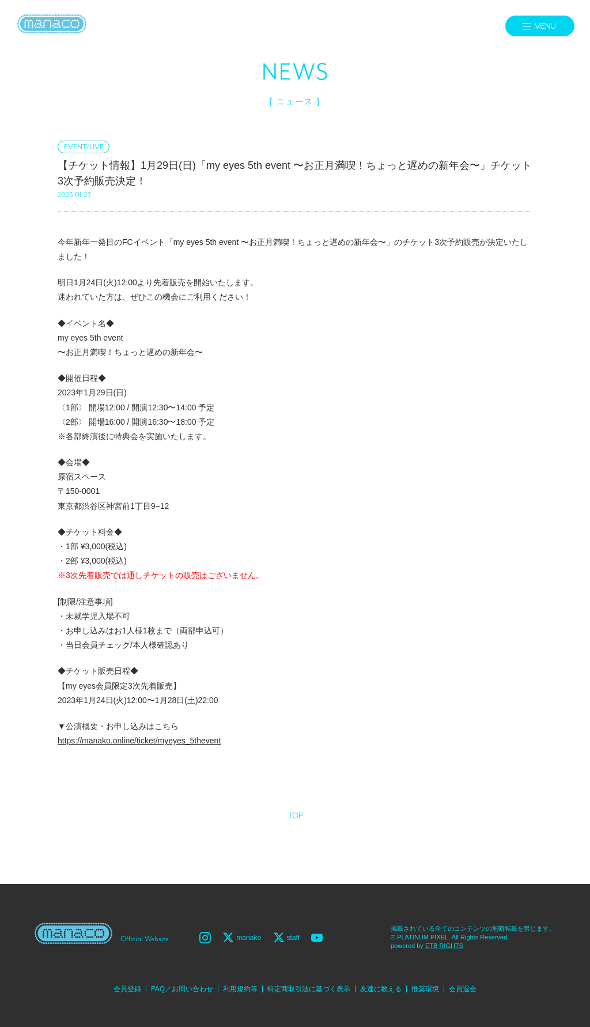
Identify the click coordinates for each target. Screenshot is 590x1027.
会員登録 (127, 989)
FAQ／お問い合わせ (182, 989)
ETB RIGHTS (444, 945)
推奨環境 (425, 989)
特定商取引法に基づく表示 (308, 989)
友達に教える (381, 989)
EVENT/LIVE (84, 147)
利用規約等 (240, 989)
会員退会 (462, 989)
